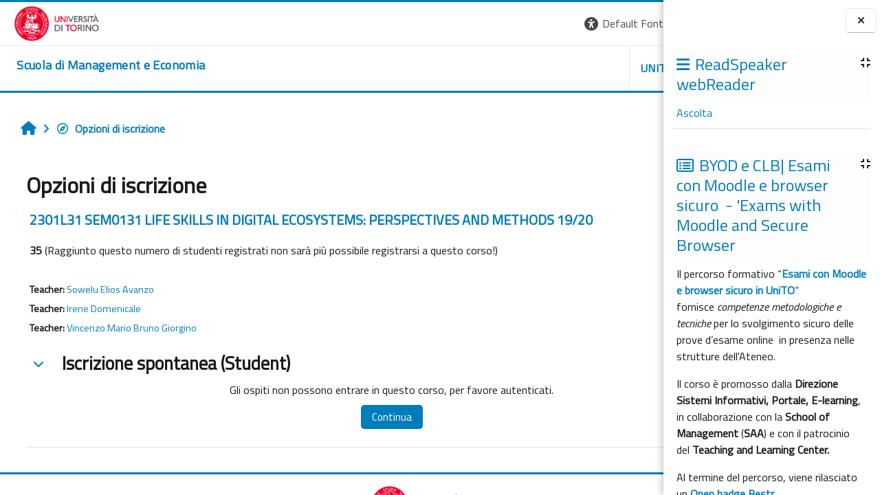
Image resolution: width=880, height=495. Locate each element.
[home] (97, 65)
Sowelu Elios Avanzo (103, 289)
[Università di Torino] (43, 22)
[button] (474, 23)
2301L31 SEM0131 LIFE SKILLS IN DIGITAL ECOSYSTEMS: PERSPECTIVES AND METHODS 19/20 (304, 219)
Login (639, 23)
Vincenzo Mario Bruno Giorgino (125, 328)
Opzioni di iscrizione (103, 128)
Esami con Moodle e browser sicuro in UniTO (771, 281)
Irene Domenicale (97, 308)
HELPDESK (580, 68)
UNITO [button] (502, 68)
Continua (346, 417)
